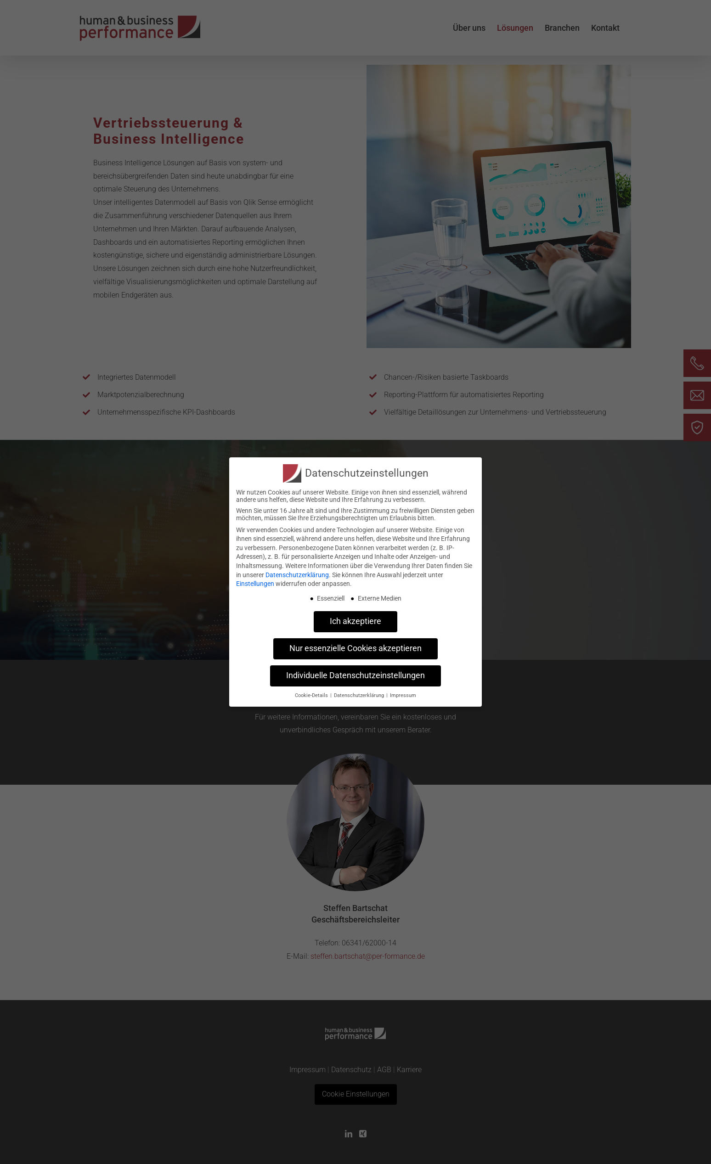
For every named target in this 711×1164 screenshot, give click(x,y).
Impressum (403, 694)
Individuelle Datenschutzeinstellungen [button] (355, 674)
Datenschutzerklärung (297, 573)
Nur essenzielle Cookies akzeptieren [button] (355, 647)
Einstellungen (255, 582)
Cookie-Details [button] (312, 694)
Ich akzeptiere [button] (355, 620)
